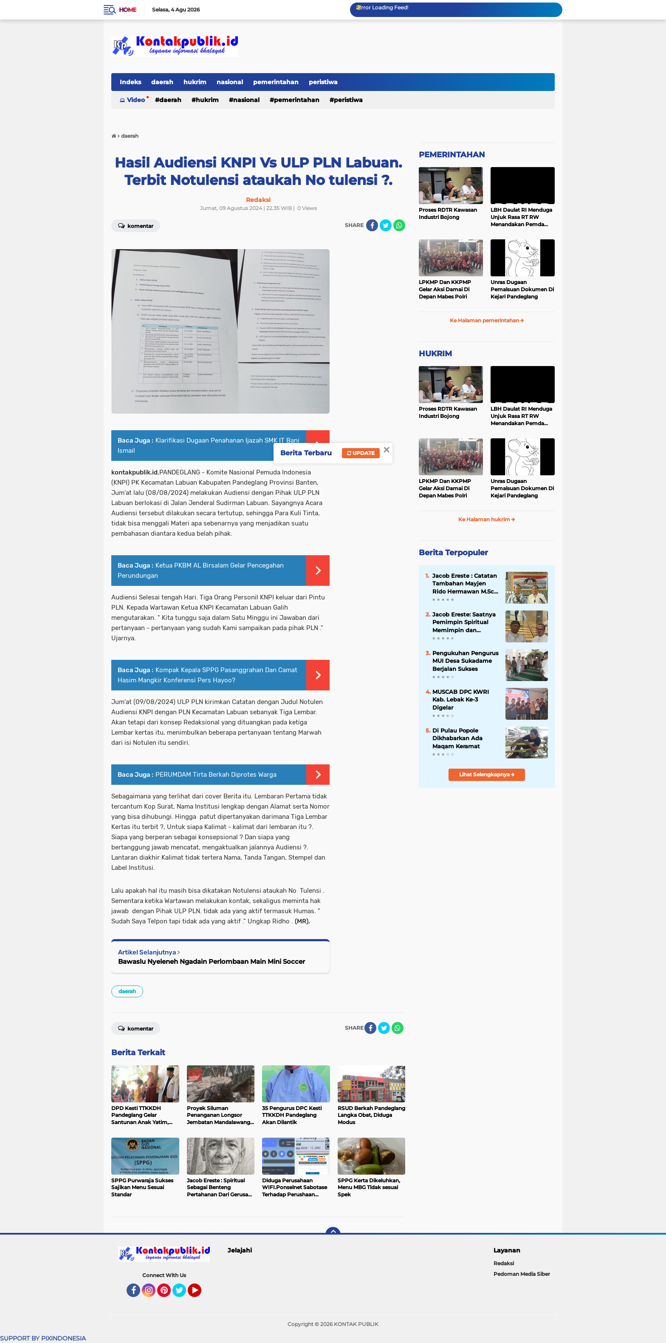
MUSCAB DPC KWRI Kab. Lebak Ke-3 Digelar (460, 699)
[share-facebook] (372, 225)
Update (361, 453)
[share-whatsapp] (399, 225)
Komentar (135, 225)
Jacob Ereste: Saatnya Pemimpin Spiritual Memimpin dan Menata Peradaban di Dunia (464, 622)
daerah (162, 82)
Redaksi (504, 1263)
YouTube (200, 1294)
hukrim (194, 82)
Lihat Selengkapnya (487, 774)
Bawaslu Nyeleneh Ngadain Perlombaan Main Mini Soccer (211, 961)
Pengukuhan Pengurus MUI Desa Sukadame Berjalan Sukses (465, 661)
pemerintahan (276, 82)
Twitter (183, 1294)
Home (127, 10)
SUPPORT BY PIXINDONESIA (43, 1338)
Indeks (130, 82)
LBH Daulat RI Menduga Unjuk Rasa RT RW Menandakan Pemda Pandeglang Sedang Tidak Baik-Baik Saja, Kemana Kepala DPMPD (522, 217)
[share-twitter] (386, 225)
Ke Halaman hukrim (486, 519)
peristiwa (323, 82)
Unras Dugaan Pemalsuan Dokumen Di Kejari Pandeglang (522, 289)
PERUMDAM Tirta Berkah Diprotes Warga (216, 774)
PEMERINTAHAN (452, 154)
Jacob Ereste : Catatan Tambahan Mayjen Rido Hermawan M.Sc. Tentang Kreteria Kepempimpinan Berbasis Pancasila (464, 583)
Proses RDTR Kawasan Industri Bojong (448, 213)
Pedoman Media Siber (522, 1274)
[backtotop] (333, 1234)
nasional (230, 82)
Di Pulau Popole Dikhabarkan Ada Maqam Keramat (457, 738)
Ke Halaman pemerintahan (487, 320)
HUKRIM (435, 353)
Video (136, 100)
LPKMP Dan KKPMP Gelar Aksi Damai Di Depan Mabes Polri (445, 289)
